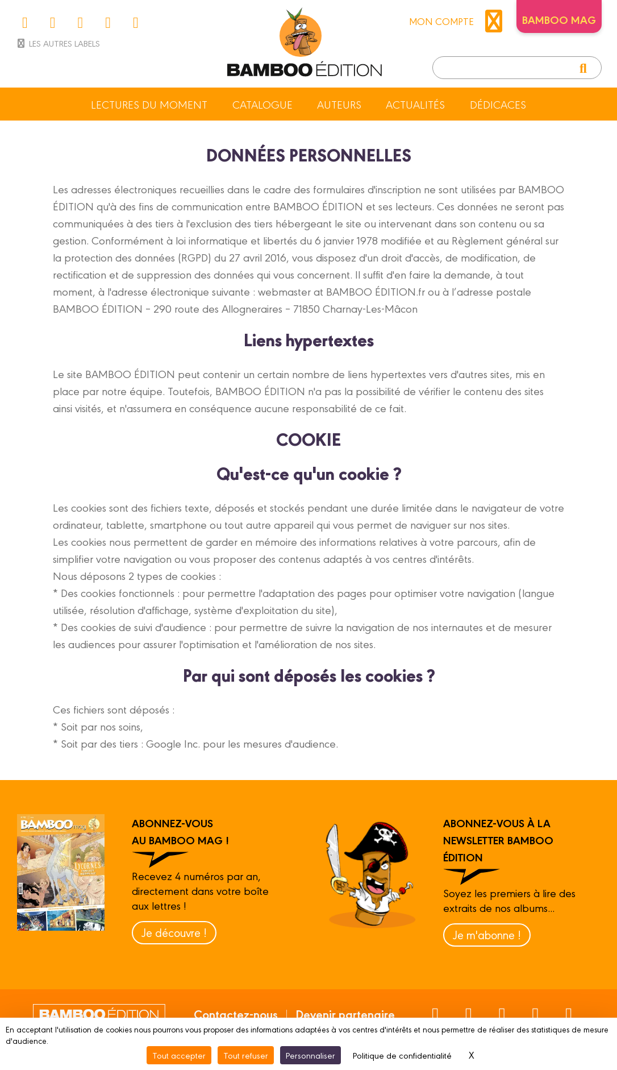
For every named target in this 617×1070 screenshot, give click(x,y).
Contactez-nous (236, 1013)
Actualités (415, 104)
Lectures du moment (149, 104)
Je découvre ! (174, 932)
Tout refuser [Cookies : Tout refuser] (245, 1055)
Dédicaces (498, 104)
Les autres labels (57, 43)
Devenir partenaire (345, 1013)
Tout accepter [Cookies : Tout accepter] (179, 1055)
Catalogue (262, 104)
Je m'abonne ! (487, 934)
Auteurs (339, 104)
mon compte (458, 21)
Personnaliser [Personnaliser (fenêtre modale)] (310, 1055)
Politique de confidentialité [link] (402, 1055)
